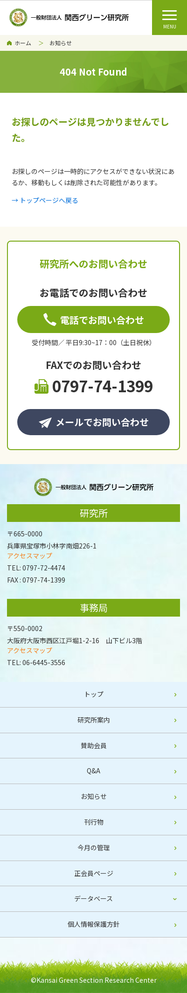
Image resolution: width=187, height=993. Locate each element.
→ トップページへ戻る (45, 200)
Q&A (93, 770)
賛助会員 (94, 745)
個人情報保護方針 (94, 924)
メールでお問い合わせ (94, 422)
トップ (94, 694)
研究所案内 (93, 719)
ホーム (22, 43)
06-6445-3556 (43, 662)
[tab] (93, 899)
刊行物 (94, 821)
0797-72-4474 (43, 567)
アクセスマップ (29, 555)
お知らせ (60, 43)
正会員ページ (93, 873)
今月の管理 (93, 847)
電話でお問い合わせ (93, 319)
